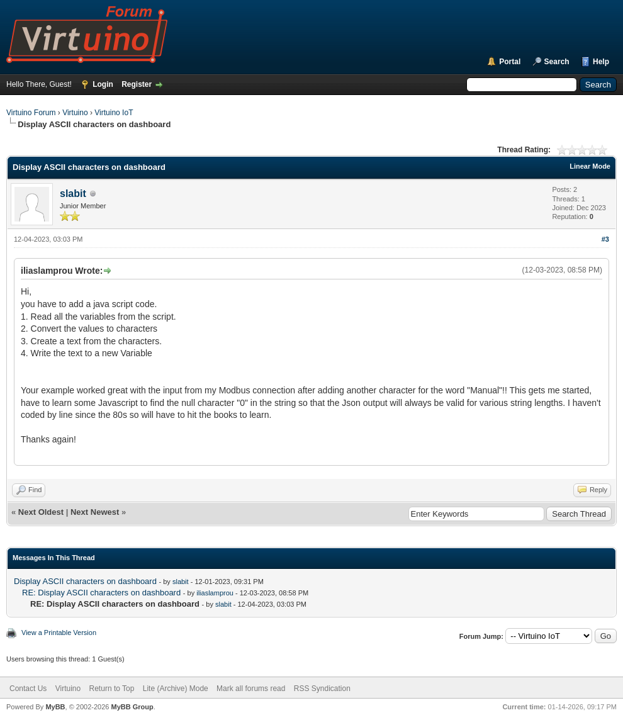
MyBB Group (132, 707)
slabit (73, 193)
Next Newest (94, 512)
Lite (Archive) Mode (175, 688)
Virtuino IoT (113, 112)
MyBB (55, 707)
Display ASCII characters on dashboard (85, 581)
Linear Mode (590, 166)
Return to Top (112, 688)
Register (136, 84)
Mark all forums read (250, 688)
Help (601, 61)
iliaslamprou (214, 593)
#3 (605, 239)
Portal (509, 61)
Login (103, 84)
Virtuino (74, 112)
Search (557, 61)
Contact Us (28, 688)
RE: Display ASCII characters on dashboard (101, 592)
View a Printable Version (58, 632)
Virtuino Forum (30, 112)
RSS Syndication (322, 688)
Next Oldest (41, 512)
